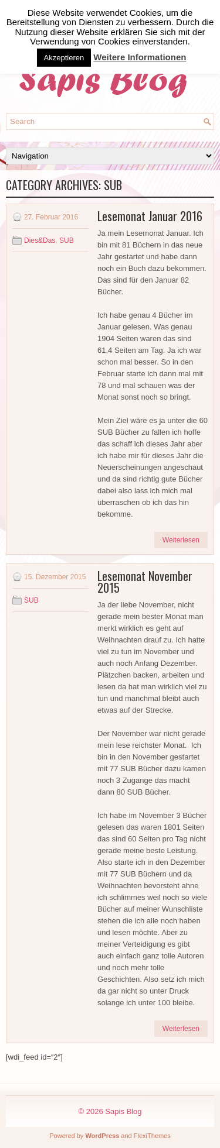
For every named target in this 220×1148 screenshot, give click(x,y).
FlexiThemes (152, 1135)
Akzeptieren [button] (64, 57)
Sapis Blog (123, 1111)
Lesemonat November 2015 (144, 581)
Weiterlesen (181, 540)
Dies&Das (39, 240)
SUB (66, 240)
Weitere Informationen (139, 57)
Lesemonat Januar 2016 (149, 216)
